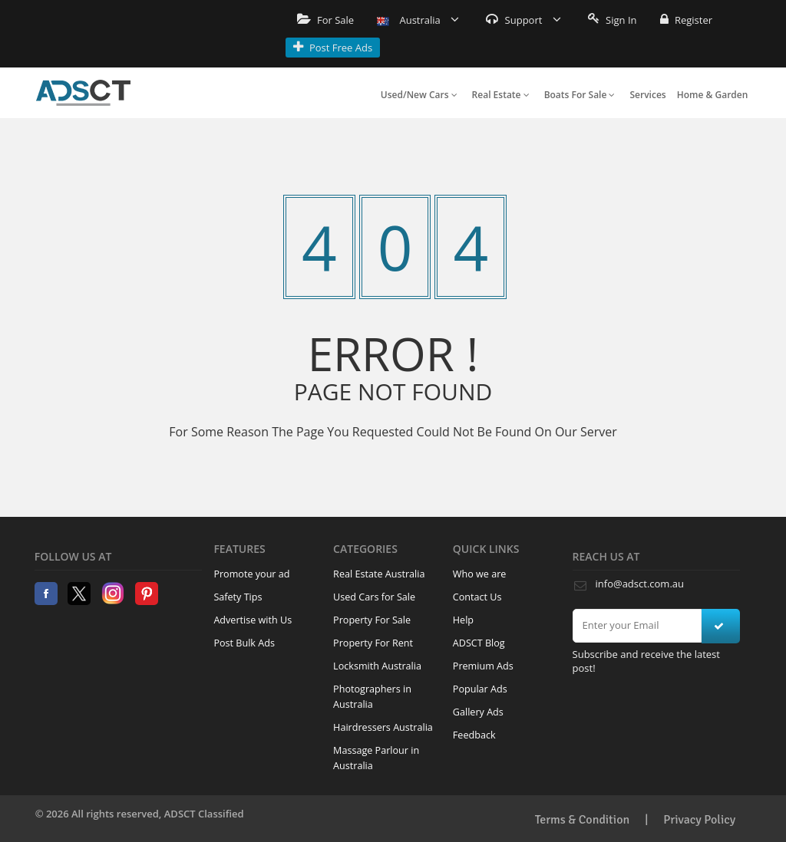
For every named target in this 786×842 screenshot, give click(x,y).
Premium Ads (483, 666)
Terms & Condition (582, 819)
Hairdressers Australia (383, 727)
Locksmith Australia (377, 666)
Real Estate (501, 94)
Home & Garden (712, 94)
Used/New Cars (419, 94)
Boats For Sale (580, 94)
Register (686, 20)
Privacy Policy (699, 819)
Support (523, 20)
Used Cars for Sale (374, 597)
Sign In (612, 20)
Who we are (480, 574)
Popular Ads (480, 689)
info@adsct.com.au (640, 583)
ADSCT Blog (479, 643)
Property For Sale (372, 620)
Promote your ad (251, 574)
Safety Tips (237, 597)
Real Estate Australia (378, 574)
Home (83, 93)
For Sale (326, 20)
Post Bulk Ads (244, 643)
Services (647, 94)
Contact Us (477, 597)
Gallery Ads (478, 712)
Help (463, 620)
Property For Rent (373, 643)
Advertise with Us (252, 620)
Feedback (474, 735)
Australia (418, 20)
